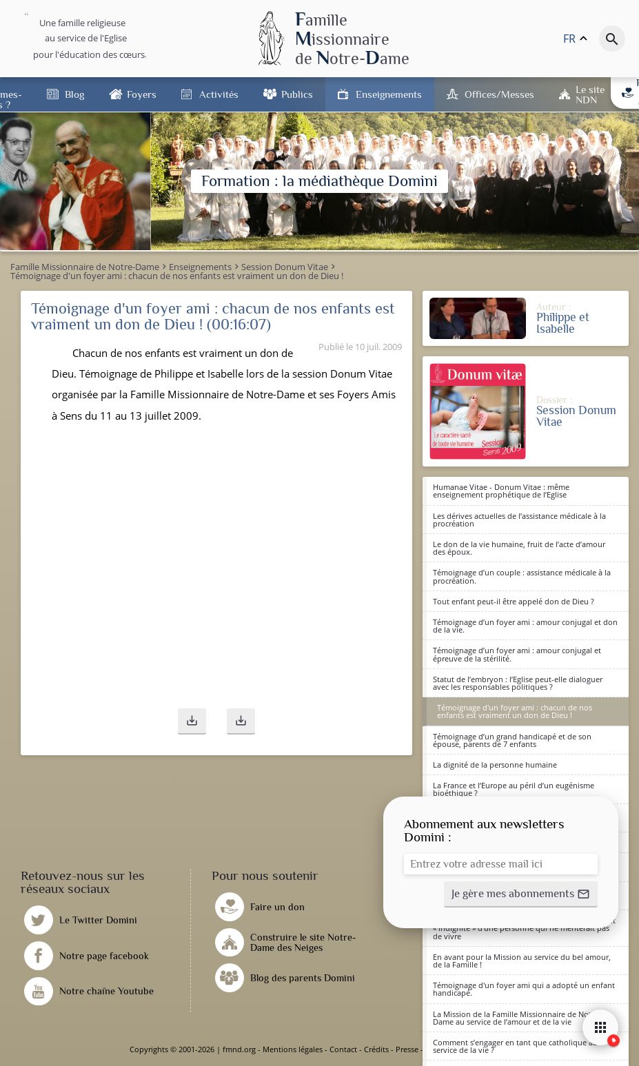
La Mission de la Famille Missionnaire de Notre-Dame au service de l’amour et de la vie (517, 1018)
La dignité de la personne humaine (495, 764)
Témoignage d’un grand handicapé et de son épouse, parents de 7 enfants (512, 740)
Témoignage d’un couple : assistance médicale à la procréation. (522, 576)
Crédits (376, 1049)
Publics (297, 94)
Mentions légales (293, 1049)
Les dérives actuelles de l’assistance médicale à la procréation (519, 520)
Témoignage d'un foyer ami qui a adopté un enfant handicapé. (524, 989)
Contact (343, 1049)
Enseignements (389, 94)
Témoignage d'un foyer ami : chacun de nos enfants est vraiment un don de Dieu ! (514, 711)
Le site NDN (590, 94)
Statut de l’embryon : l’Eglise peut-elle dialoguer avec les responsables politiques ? (517, 683)
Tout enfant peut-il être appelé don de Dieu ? (513, 601)
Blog (74, 94)
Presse (407, 1049)
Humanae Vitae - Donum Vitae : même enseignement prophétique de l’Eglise (501, 491)
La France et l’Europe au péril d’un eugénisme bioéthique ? (513, 789)
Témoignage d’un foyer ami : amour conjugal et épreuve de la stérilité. (517, 654)
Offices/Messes (499, 94)
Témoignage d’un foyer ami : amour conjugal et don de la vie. (525, 626)
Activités (219, 94)
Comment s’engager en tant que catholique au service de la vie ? (515, 1046)
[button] (192, 721)
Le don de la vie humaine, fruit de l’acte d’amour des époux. (519, 548)
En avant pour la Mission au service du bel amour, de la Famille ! (522, 961)
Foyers (141, 94)
